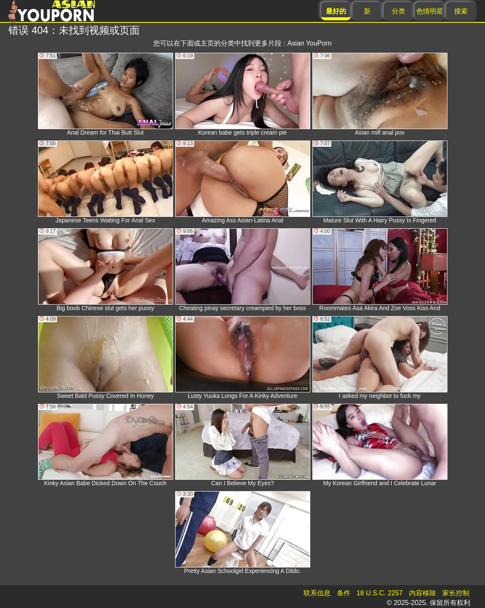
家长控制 (455, 593)
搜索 (461, 11)
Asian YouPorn (309, 43)
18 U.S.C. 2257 (380, 593)
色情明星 (429, 11)
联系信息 (317, 593)
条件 (343, 593)
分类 (398, 11)
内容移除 (422, 593)
